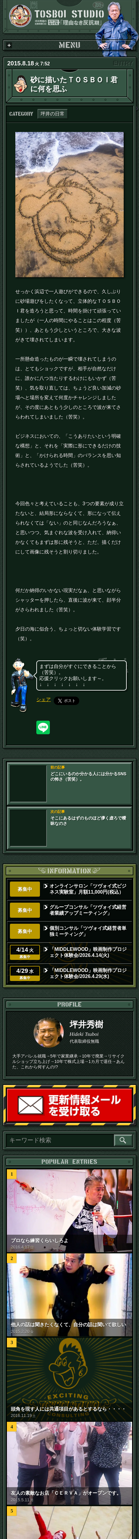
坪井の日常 (53, 113)
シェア (43, 699)
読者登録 (131, 1121)
